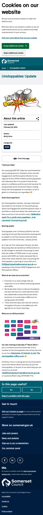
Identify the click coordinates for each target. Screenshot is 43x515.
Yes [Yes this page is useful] (11, 390)
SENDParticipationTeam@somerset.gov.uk (20, 373)
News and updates (10, 438)
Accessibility (6, 496)
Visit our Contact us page (12, 411)
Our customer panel (11, 448)
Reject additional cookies (13, 53)
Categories (8, 143)
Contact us (5, 501)
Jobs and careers (10, 433)
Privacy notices (7, 511)
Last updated (9, 124)
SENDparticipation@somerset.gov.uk (17, 264)
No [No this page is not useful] (32, 390)
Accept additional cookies (14, 46)
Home (4, 68)
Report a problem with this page (15, 396)
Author (6, 133)
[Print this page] (21, 159)
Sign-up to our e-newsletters (15, 443)
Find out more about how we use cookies (19, 38)
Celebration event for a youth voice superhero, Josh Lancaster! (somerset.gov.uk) (21, 217)
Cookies (4, 506)
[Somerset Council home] (10, 61)
